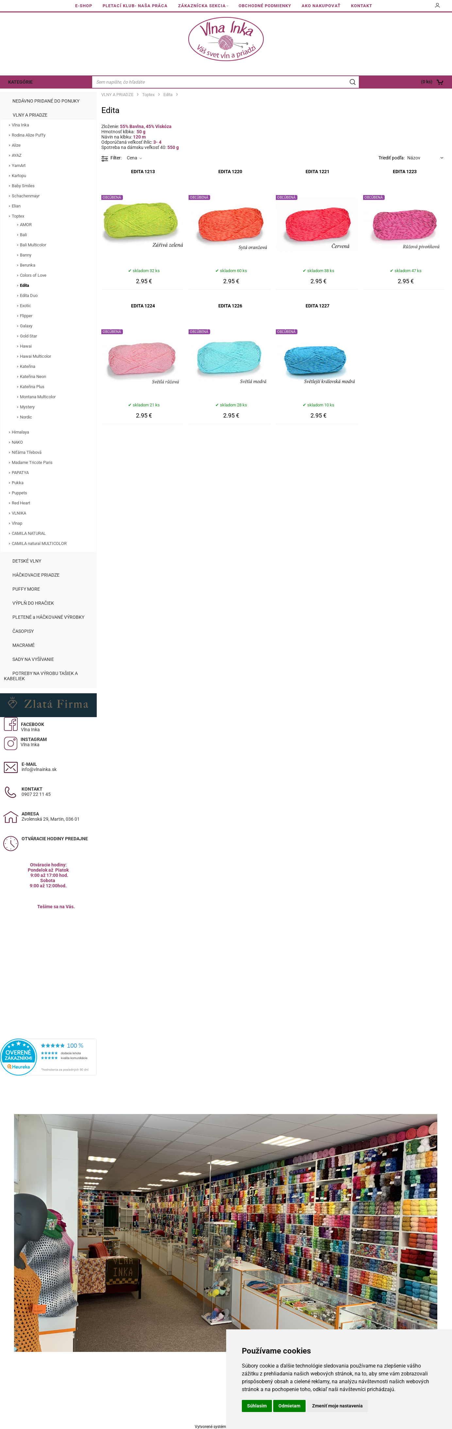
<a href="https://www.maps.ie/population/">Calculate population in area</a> (48, 966)
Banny (25, 255)
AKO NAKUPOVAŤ (321, 5)
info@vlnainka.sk (39, 769)
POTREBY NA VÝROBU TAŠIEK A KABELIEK (41, 676)
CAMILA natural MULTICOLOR (39, 543)
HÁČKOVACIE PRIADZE (35, 575)
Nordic (26, 417)
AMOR (26, 224)
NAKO (17, 442)
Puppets (19, 492)
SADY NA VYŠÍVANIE (33, 659)
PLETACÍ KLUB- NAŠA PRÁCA (135, 5)
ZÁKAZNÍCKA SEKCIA (202, 5)
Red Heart (21, 503)
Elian (16, 206)
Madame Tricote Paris (32, 462)
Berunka (27, 265)
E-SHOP (83, 5)
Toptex (18, 216)
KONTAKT (361, 5)
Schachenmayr (26, 195)
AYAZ (17, 155)
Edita (24, 285)
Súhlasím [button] (257, 1405)
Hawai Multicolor (35, 356)
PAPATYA (20, 472)
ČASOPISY (23, 631)
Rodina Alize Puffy (28, 135)
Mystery (27, 406)
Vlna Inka (20, 125)
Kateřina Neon (33, 376)
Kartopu (19, 175)
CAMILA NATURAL (29, 533)
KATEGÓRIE (20, 82)
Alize (16, 145)
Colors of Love (33, 275)
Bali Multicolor (33, 244)
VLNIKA (19, 513)
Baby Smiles (23, 185)
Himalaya (20, 432)
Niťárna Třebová (27, 452)
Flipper (26, 315)
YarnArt (18, 165)
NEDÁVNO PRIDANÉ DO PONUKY (45, 101)
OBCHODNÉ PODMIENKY (265, 5)
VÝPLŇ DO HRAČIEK (33, 603)
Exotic (25, 305)
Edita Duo (29, 295)
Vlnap (17, 523)
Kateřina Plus (32, 386)
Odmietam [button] (289, 1405)
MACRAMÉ (23, 645)
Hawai (26, 346)
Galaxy (26, 325)
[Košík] (406, 82)
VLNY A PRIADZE (30, 115)
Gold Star (28, 336)
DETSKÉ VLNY (26, 561)
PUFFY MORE (26, 589)
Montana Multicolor (38, 396)
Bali (23, 234)
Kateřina (27, 366)
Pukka (18, 482)
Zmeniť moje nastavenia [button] (337, 1405)
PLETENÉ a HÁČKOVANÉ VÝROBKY (48, 617)
